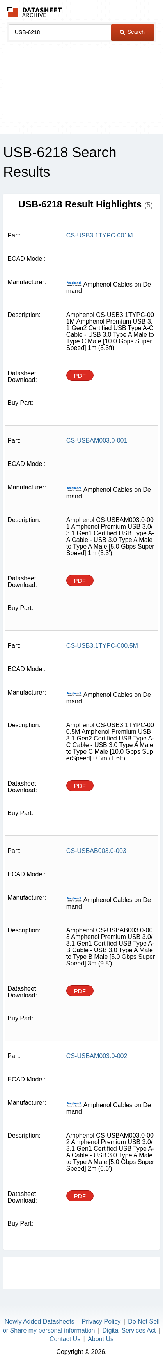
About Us (100, 1339)
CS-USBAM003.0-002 (97, 1056)
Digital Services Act (129, 1330)
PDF (80, 375)
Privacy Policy (101, 1321)
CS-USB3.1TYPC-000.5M (102, 645)
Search (132, 32)
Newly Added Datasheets (39, 1321)
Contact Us (65, 1339)
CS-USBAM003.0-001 (97, 440)
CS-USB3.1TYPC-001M (99, 235)
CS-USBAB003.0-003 (96, 851)
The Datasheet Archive (34, 12)
